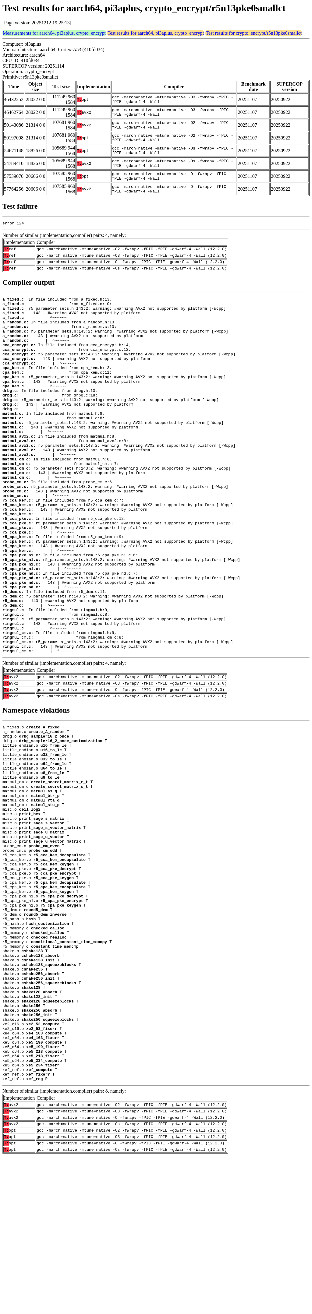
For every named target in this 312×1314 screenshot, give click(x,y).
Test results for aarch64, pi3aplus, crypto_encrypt (156, 33)
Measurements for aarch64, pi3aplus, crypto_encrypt (54, 33)
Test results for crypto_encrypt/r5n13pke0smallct (254, 33)
